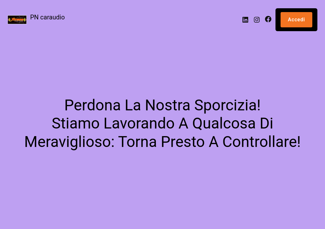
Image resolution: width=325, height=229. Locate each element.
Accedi (296, 20)
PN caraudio (47, 17)
